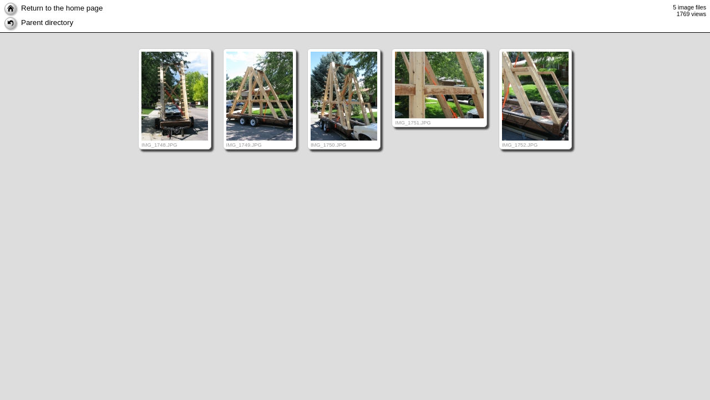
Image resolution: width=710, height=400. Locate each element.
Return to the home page (53, 8)
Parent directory (38, 22)
